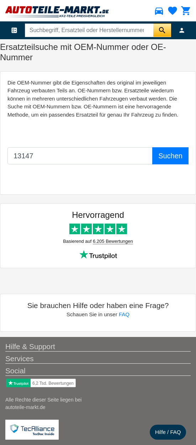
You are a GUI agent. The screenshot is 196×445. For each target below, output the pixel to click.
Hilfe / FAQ (168, 432)
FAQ (124, 314)
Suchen (170, 156)
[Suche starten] (162, 30)
